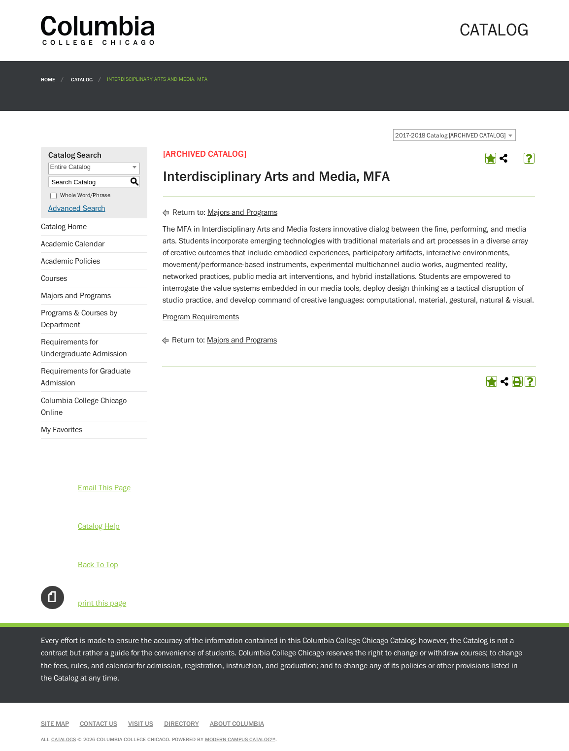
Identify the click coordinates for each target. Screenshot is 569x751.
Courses (54, 278)
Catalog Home (64, 227)
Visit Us (140, 723)
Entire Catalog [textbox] (70, 167)
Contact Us (98, 723)
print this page (102, 603)
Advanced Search (76, 208)
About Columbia (237, 723)
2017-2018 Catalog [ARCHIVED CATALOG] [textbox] (450, 135)
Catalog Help (99, 526)
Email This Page (104, 488)
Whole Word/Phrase (85, 195)
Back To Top (98, 565)
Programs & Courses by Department (79, 319)
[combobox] (454, 135)
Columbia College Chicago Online (84, 406)
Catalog (82, 79)
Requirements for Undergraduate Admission (84, 348)
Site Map (55, 723)
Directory (181, 723)
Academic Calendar (72, 244)
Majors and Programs (76, 296)
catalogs (63, 739)
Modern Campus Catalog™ (240, 739)
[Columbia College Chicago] (97, 30)
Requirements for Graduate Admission (86, 377)
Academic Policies (70, 261)
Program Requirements (201, 317)
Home (48, 79)
